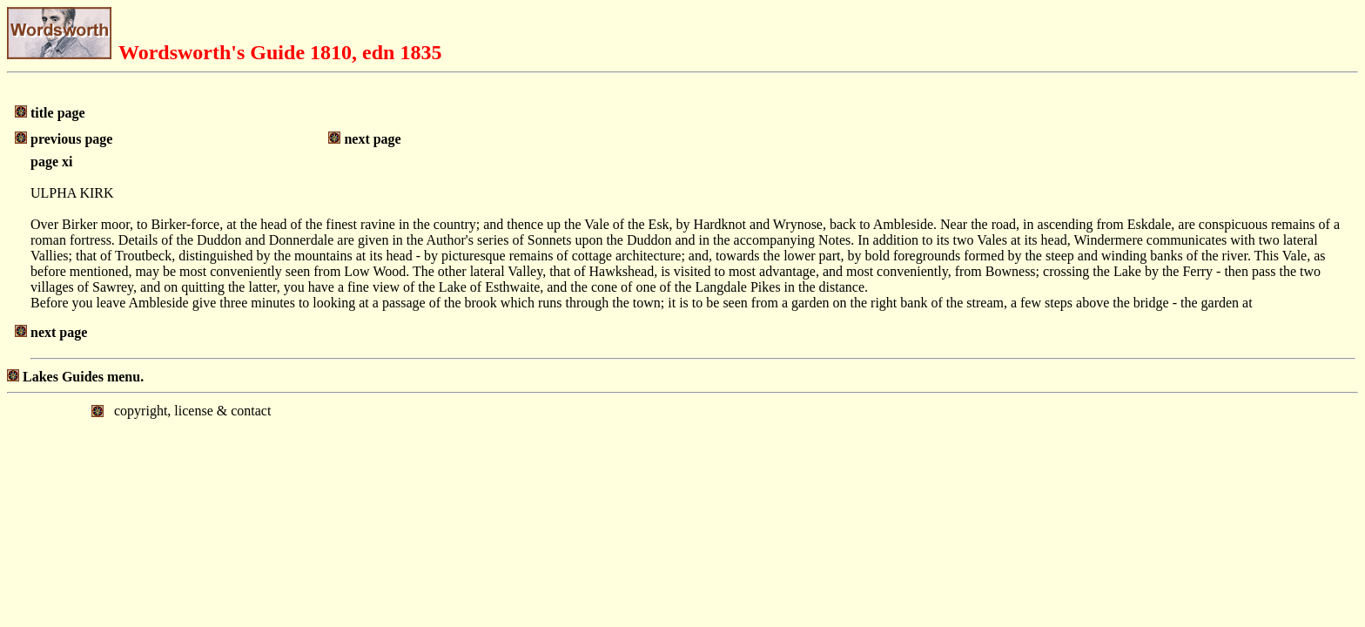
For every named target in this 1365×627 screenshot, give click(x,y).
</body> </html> (682, 466)
